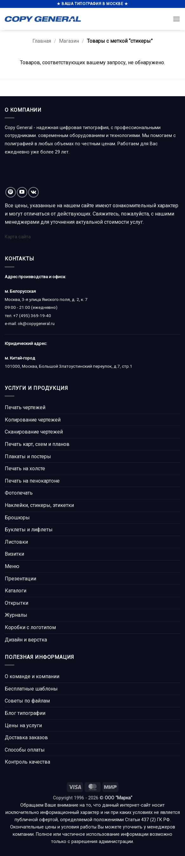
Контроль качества (27, 762)
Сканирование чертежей (34, 432)
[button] (176, 19)
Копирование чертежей (33, 420)
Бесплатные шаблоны (31, 689)
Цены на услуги (23, 725)
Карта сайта (18, 237)
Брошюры (17, 518)
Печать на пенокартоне (32, 481)
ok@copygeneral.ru (36, 323)
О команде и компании (32, 676)
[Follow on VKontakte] (33, 192)
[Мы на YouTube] (22, 192)
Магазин (69, 41)
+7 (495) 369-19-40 (32, 315)
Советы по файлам (27, 701)
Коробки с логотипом (30, 627)
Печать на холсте (25, 468)
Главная (41, 41)
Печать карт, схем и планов (37, 444)
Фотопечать (19, 493)
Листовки (16, 542)
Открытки (16, 603)
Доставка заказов (26, 737)
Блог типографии (25, 713)
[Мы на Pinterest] (10, 192)
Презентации (20, 579)
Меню (12, 566)
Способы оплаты (25, 750)
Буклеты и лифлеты (29, 530)
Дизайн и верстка (26, 640)
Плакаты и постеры (28, 456)
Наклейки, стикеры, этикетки (39, 505)
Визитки (14, 554)
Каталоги (15, 591)
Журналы (16, 615)
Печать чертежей (25, 407)
